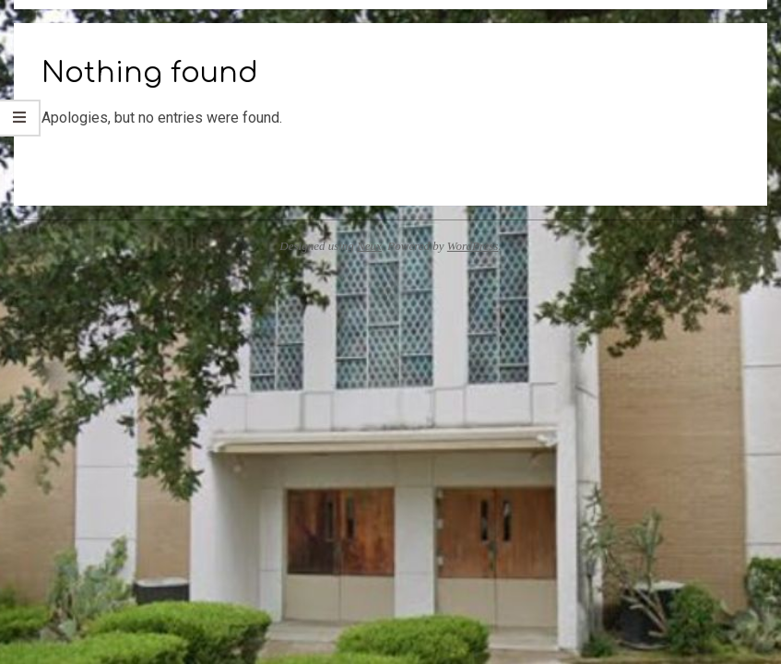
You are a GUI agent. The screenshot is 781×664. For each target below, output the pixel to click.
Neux (369, 246)
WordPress (473, 246)
